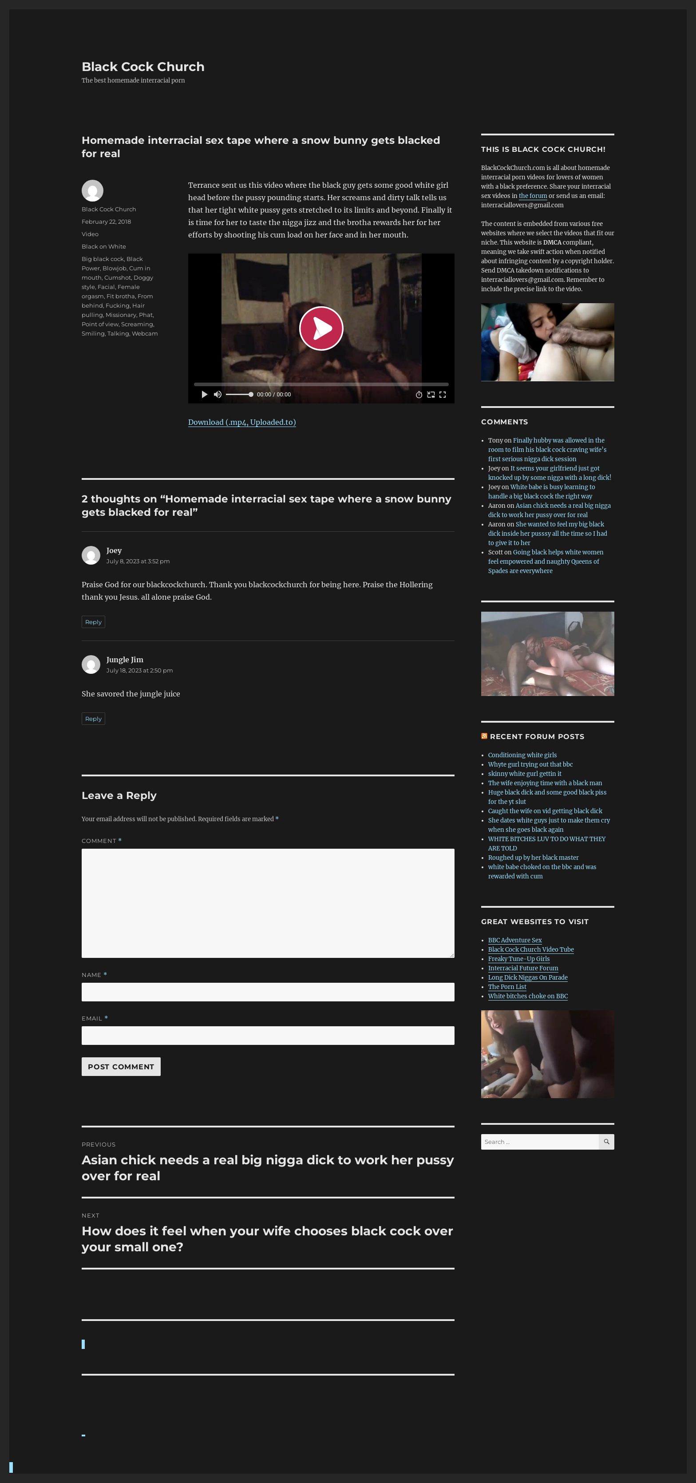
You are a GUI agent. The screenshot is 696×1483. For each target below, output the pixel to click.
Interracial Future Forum (523, 968)
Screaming (137, 324)
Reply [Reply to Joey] (93, 621)
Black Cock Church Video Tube (531, 949)
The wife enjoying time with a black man (545, 783)
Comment (102, 841)
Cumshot (117, 277)
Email (95, 1018)
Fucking (118, 305)
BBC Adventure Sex (515, 940)
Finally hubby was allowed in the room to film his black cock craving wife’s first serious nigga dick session (547, 450)
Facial (106, 286)
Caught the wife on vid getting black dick (545, 811)
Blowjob (115, 268)
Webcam (145, 333)
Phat (146, 314)
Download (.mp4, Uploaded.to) (242, 422)
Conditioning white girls (522, 755)
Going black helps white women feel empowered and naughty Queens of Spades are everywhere (546, 562)
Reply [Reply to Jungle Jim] (93, 718)
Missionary (121, 314)
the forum (533, 196)
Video (90, 233)
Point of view (100, 324)
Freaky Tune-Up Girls (519, 959)
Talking (118, 333)
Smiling (93, 333)
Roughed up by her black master (533, 858)
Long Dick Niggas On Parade (528, 977)
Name (94, 975)
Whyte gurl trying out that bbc (530, 764)
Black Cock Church (143, 66)
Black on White (104, 246)
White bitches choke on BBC (528, 996)
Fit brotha (121, 296)
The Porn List (507, 987)
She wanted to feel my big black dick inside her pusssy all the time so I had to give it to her (547, 534)
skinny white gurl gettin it (525, 774)
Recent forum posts (537, 736)
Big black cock (103, 258)
